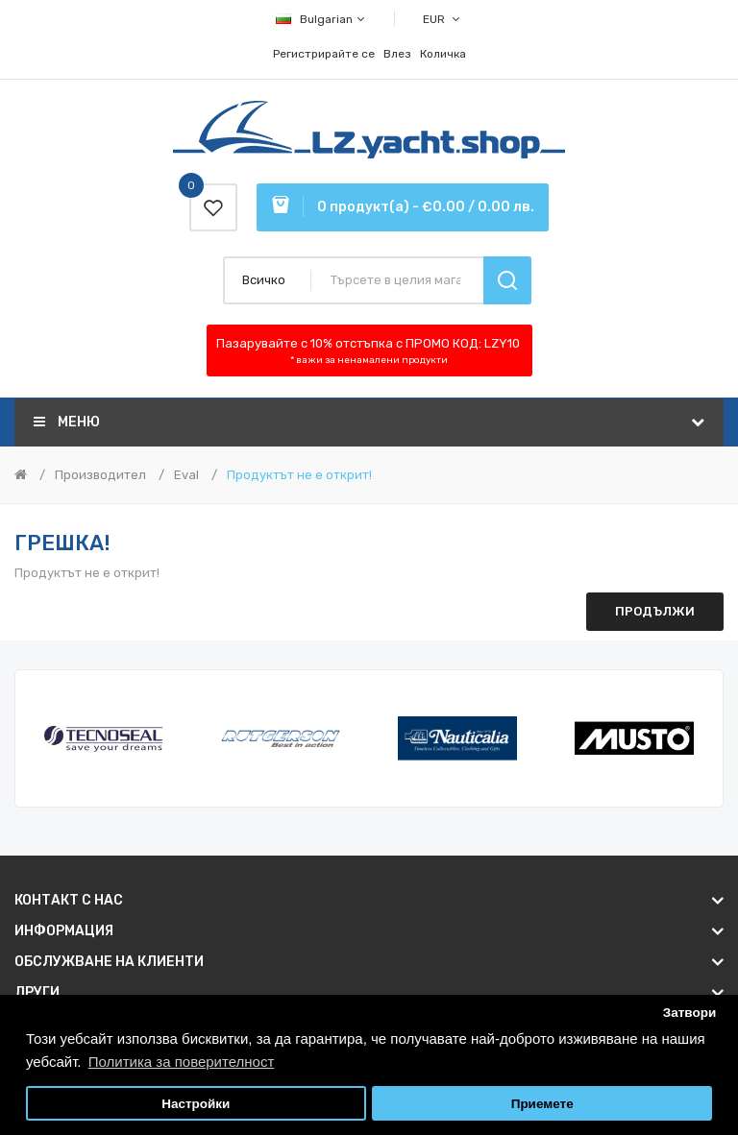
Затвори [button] (690, 1012)
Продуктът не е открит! (299, 475)
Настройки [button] (195, 1104)
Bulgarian (321, 19)
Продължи (655, 611)
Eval (186, 475)
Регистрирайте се (324, 53)
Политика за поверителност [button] (181, 1061)
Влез (397, 53)
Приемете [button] (542, 1104)
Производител (100, 475)
